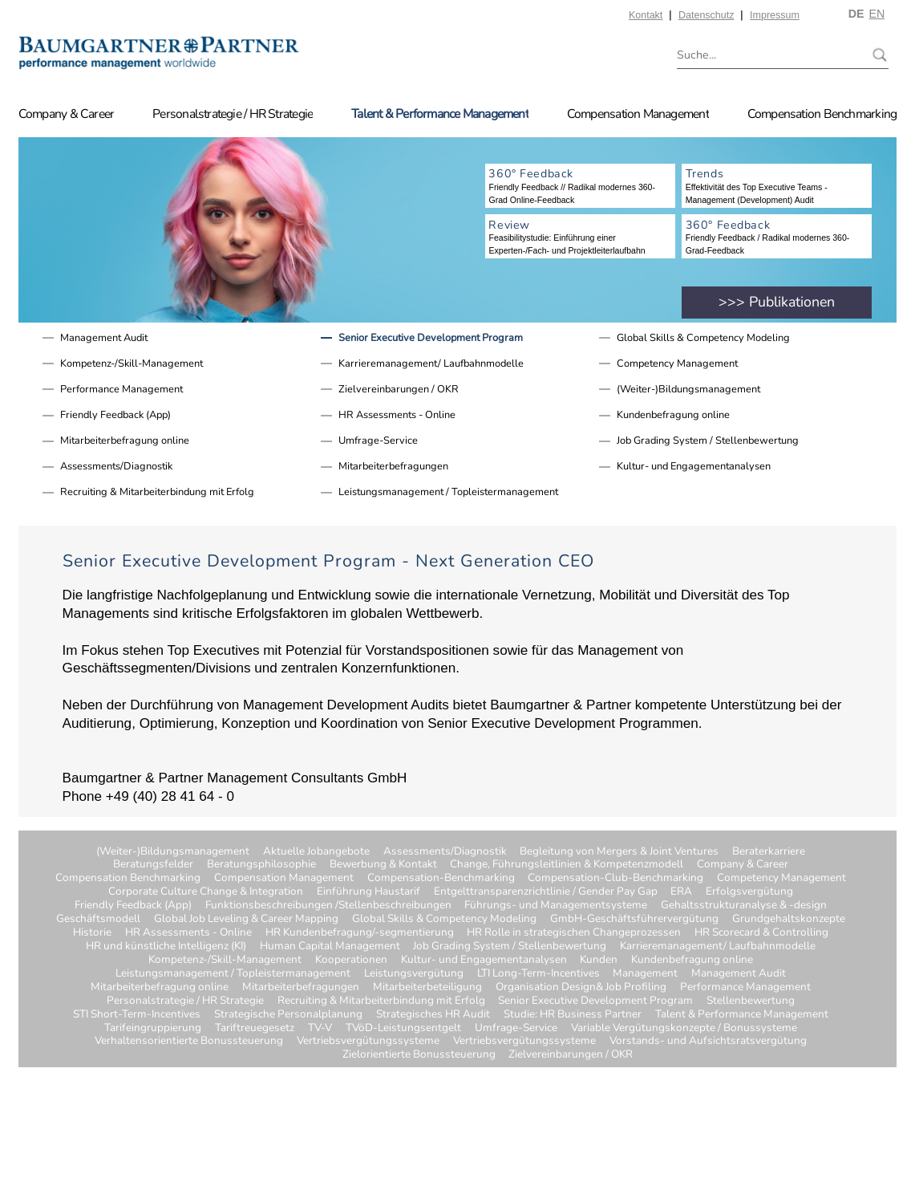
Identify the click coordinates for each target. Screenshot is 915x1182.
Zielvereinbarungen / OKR (398, 389)
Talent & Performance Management (439, 114)
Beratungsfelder (153, 864)
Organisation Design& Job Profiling (581, 987)
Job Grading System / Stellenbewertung (708, 440)
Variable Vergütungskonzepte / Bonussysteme (684, 1028)
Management (645, 974)
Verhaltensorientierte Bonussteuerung (189, 1041)
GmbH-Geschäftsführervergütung (634, 919)
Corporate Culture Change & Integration (205, 892)
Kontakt (645, 15)
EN (876, 13)
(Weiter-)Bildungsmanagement (688, 389)
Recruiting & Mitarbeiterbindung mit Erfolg (157, 492)
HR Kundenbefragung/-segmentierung (359, 933)
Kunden (598, 960)
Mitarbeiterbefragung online (124, 440)
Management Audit (104, 338)
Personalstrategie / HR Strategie (232, 114)
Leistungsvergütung (414, 974)
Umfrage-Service (378, 440)
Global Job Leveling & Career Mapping (246, 919)
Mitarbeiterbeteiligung (427, 987)
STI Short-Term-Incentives (136, 1015)
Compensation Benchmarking (822, 114)
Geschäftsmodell (98, 919)
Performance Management (121, 389)
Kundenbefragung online (673, 415)
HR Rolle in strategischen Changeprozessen (574, 933)
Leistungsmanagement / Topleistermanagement (448, 492)
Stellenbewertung (750, 1001)
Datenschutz (706, 15)
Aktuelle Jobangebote (316, 852)
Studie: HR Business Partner (573, 1015)
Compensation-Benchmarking (441, 878)
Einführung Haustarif (368, 892)
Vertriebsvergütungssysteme (368, 1041)
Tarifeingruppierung (152, 1028)
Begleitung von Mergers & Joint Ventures (619, 852)
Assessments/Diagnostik (116, 466)
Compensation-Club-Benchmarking (615, 878)
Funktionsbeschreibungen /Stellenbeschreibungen (328, 905)
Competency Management (677, 363)
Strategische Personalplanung (288, 1015)
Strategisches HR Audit (433, 1015)
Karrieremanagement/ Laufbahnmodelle (431, 363)
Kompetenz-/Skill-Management (131, 363)
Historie (92, 933)
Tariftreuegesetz (254, 1028)
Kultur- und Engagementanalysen (694, 466)
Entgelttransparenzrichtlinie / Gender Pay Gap (546, 892)
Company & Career (66, 114)
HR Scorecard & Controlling (761, 933)
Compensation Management (638, 114)
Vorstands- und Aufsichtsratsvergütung (708, 1041)
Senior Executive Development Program (430, 338)
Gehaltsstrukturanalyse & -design (744, 905)
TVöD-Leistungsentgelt (403, 1028)
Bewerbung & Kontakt (383, 864)
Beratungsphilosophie (261, 864)
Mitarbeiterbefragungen (393, 466)
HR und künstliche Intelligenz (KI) (166, 946)
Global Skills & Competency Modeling (703, 338)
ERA (681, 892)
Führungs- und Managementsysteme (555, 905)
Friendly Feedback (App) (115, 415)
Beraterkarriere (768, 852)
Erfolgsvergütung (749, 892)
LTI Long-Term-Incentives (538, 974)
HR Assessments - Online (396, 415)
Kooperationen (351, 960)
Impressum (775, 15)
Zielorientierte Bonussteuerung (419, 1055)
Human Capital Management (330, 946)
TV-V (320, 1028)
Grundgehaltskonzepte (788, 919)
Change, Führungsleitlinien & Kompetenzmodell (566, 864)
